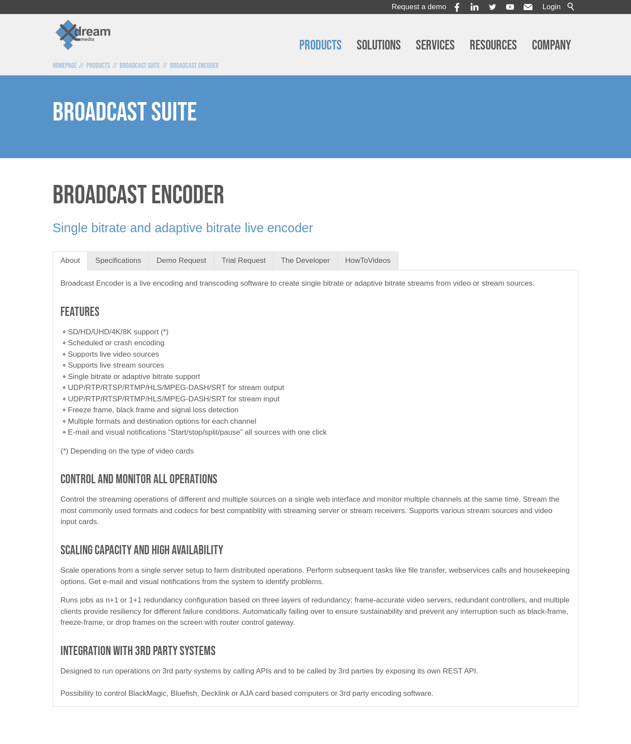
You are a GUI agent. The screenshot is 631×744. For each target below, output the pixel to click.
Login (551, 7)
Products (320, 45)
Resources (493, 45)
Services (435, 45)
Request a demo (419, 7)
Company (551, 45)
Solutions (379, 45)
